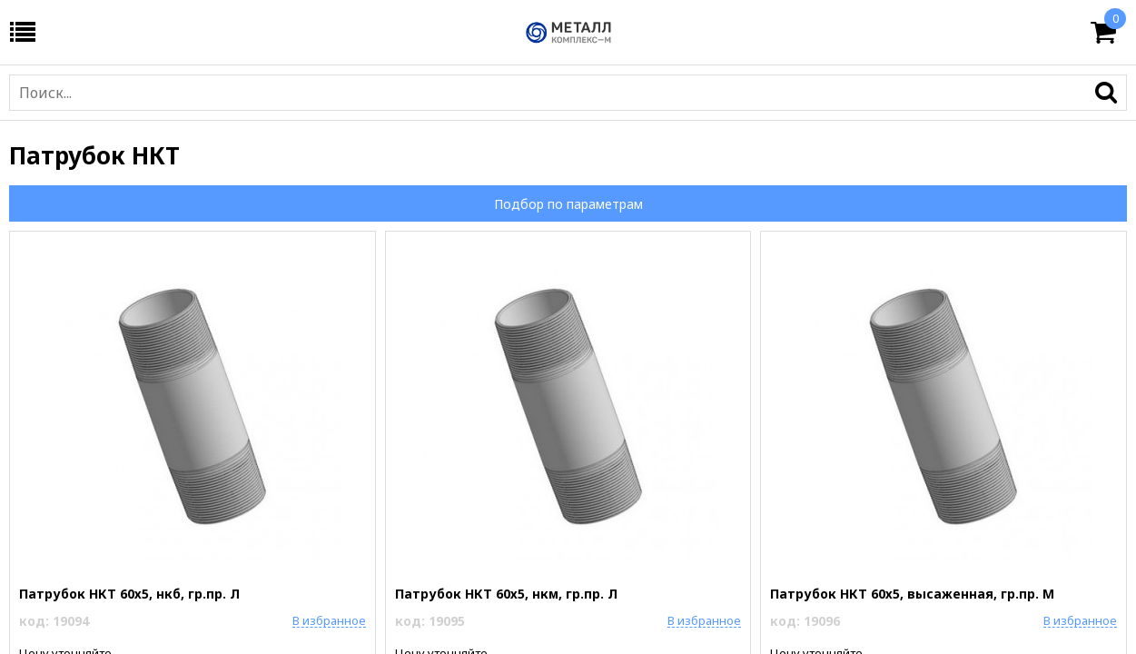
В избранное (329, 620)
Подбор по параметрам (568, 204)
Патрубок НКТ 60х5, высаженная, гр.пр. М (912, 593)
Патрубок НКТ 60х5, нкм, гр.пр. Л (506, 593)
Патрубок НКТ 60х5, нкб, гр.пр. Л (129, 593)
